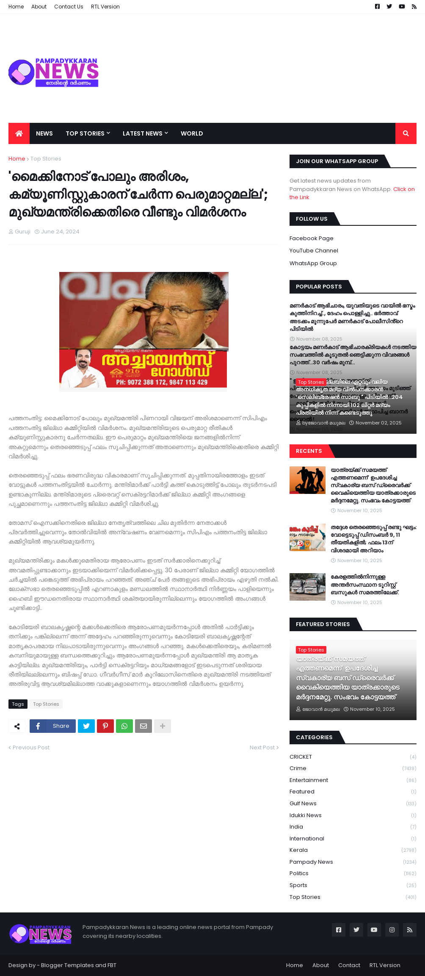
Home (16, 159)
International (353, 839)
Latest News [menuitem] (143, 133)
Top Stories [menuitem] (85, 133)
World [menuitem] (192, 133)
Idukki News (353, 815)
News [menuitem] (44, 133)
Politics (353, 873)
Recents (309, 451)
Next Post (262, 747)
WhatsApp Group (313, 263)
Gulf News (353, 803)
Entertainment (353, 780)
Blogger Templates (67, 965)
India (353, 827)
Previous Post (31, 747)
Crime (353, 768)
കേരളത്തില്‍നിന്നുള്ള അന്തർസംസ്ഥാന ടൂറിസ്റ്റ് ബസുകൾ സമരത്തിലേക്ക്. (365, 584)
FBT (112, 965)
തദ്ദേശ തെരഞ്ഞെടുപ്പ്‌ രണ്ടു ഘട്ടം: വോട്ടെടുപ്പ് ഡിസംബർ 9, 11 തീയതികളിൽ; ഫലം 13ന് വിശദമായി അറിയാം (374, 539)
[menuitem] (19, 133)
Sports (353, 885)
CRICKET (353, 757)
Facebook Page (312, 238)
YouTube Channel (314, 251)
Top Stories (45, 159)
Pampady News (353, 862)
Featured (353, 791)
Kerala (353, 850)
